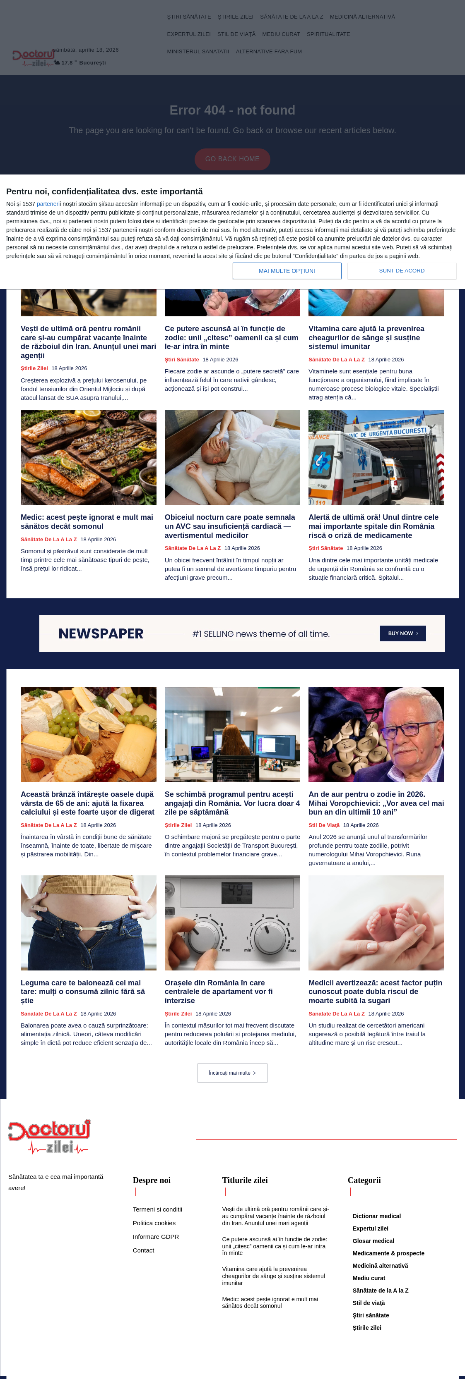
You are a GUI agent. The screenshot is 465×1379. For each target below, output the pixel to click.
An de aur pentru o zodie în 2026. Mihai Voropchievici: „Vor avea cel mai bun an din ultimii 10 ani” (372, 788)
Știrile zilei (34, 359)
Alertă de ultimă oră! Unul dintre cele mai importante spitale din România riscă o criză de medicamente (373, 516)
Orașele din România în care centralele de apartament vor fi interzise (226, 968)
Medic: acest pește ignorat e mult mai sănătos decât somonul (270, 1281)
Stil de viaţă (324, 808)
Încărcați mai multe (232, 1051)
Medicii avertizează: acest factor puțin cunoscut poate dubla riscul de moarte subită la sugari (375, 972)
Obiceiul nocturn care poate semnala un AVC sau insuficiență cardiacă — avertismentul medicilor (231, 516)
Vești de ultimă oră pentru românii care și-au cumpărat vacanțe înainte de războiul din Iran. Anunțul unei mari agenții (88, 339)
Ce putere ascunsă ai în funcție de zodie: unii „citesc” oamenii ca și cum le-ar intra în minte (232, 335)
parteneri (48, 204)
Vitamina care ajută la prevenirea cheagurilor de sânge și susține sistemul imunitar (374, 335)
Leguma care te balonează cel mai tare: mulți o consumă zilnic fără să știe (86, 968)
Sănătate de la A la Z (336, 351)
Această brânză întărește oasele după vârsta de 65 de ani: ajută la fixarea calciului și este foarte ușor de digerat (86, 788)
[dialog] (232, 232)
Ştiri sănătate (182, 351)
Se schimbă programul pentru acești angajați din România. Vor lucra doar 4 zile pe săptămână (231, 788)
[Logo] (49, 1115)
